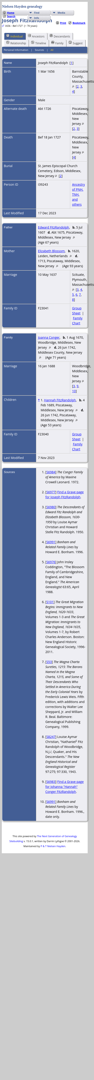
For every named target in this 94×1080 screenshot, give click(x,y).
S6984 (50, 472)
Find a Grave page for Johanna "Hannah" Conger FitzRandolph (64, 786)
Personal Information (16, 50)
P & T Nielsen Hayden (53, 846)
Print (63, 23)
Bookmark (79, 23)
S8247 (50, 737)
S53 (49, 662)
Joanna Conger (49, 337)
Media (61, 12)
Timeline (38, 43)
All (52, 50)
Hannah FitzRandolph (60, 400)
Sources (39, 50)
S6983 (50, 781)
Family (57, 43)
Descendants (60, 36)
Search (11, 16)
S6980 (50, 507)
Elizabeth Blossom (51, 251)
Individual (14, 36)
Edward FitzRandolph (53, 227)
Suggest (76, 43)
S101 (50, 602)
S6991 (50, 542)
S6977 (50, 492)
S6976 (50, 562)
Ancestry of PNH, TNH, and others (78, 194)
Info (36, 18)
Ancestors (36, 36)
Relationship (16, 43)
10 (74, 391)
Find (37, 12)
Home (10, 12)
